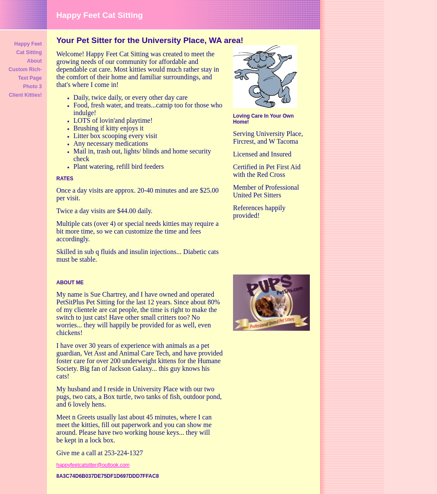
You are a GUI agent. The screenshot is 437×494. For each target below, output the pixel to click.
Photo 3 (32, 87)
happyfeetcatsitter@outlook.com (93, 465)
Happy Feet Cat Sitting (28, 48)
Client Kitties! (25, 95)
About (34, 61)
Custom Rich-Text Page (25, 73)
